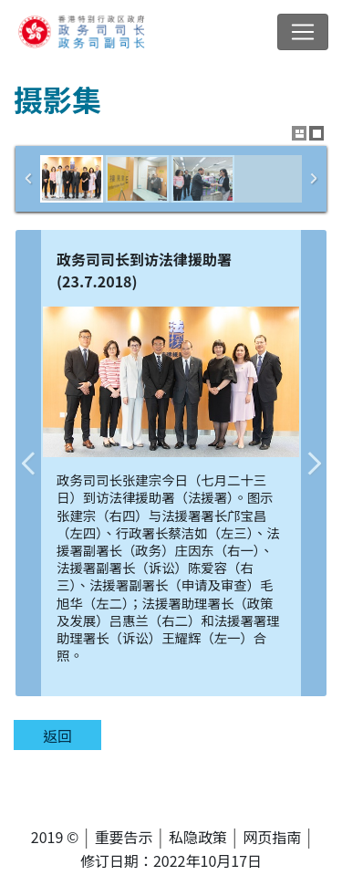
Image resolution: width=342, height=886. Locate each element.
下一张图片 (313, 463)
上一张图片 (28, 463)
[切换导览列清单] (302, 32)
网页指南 (272, 837)
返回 (57, 735)
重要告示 (124, 837)
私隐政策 (198, 837)
